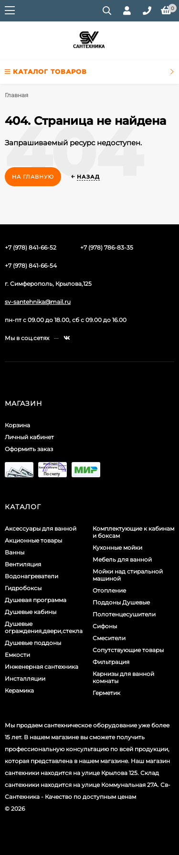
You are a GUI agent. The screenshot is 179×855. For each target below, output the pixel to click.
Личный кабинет (29, 437)
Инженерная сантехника (41, 666)
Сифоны (105, 626)
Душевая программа (35, 600)
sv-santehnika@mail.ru (38, 301)
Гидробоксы (23, 588)
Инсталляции (25, 678)
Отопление (109, 590)
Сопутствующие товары (128, 650)
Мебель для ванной (122, 559)
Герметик (106, 692)
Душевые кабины (30, 611)
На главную (33, 176)
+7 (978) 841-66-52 (30, 247)
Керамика (19, 690)
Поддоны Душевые (121, 602)
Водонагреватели (31, 576)
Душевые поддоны (33, 642)
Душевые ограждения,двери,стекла (44, 627)
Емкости (17, 654)
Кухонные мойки (117, 547)
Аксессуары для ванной (40, 528)
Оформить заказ (29, 449)
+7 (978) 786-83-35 (106, 247)
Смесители (109, 638)
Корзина (17, 425)
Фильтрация (111, 661)
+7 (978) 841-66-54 (31, 265)
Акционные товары (33, 540)
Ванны (14, 552)
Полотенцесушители (124, 614)
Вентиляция (23, 564)
